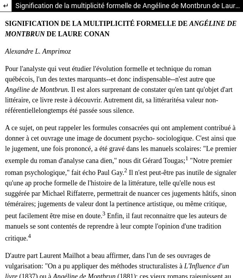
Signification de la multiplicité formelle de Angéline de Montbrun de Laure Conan (129, 6)
